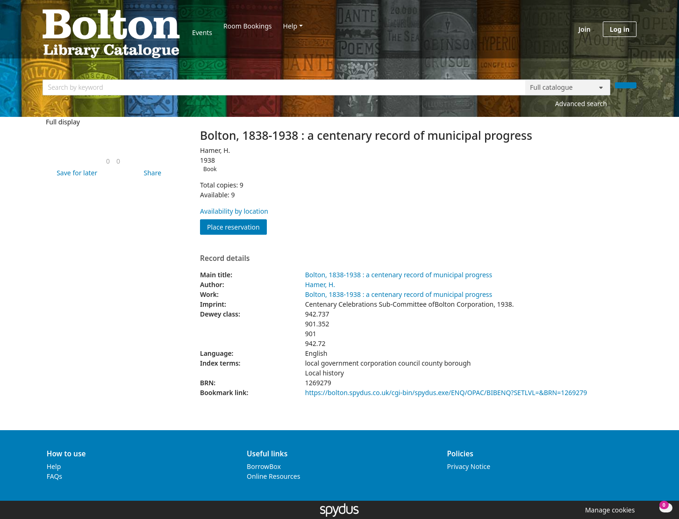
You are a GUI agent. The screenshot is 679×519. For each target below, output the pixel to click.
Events (202, 32)
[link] (108, 161)
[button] (75, 173)
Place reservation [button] (237, 226)
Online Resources (273, 476)
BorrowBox (264, 466)
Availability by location (234, 211)
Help (290, 26)
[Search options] (567, 87)
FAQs (54, 476)
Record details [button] (225, 258)
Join (585, 29)
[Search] (625, 85)
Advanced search (581, 103)
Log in (619, 29)
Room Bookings (247, 26)
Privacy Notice (468, 466)
